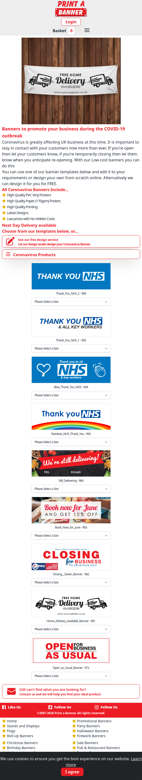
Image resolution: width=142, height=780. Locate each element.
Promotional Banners (94, 721)
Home (12, 721)
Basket (63, 31)
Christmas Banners (22, 742)
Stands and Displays (23, 726)
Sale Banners (87, 742)
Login (70, 22)
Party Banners (88, 726)
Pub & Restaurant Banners (98, 747)
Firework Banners (91, 735)
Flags (11, 731)
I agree (72, 772)
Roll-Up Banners (20, 735)
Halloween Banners (93, 731)
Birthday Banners (21, 747)
